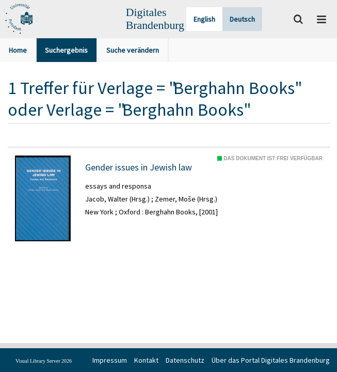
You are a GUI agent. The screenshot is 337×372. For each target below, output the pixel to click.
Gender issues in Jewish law (138, 167)
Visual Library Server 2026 (43, 361)
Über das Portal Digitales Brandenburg (271, 360)
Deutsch (242, 19)
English (204, 19)
